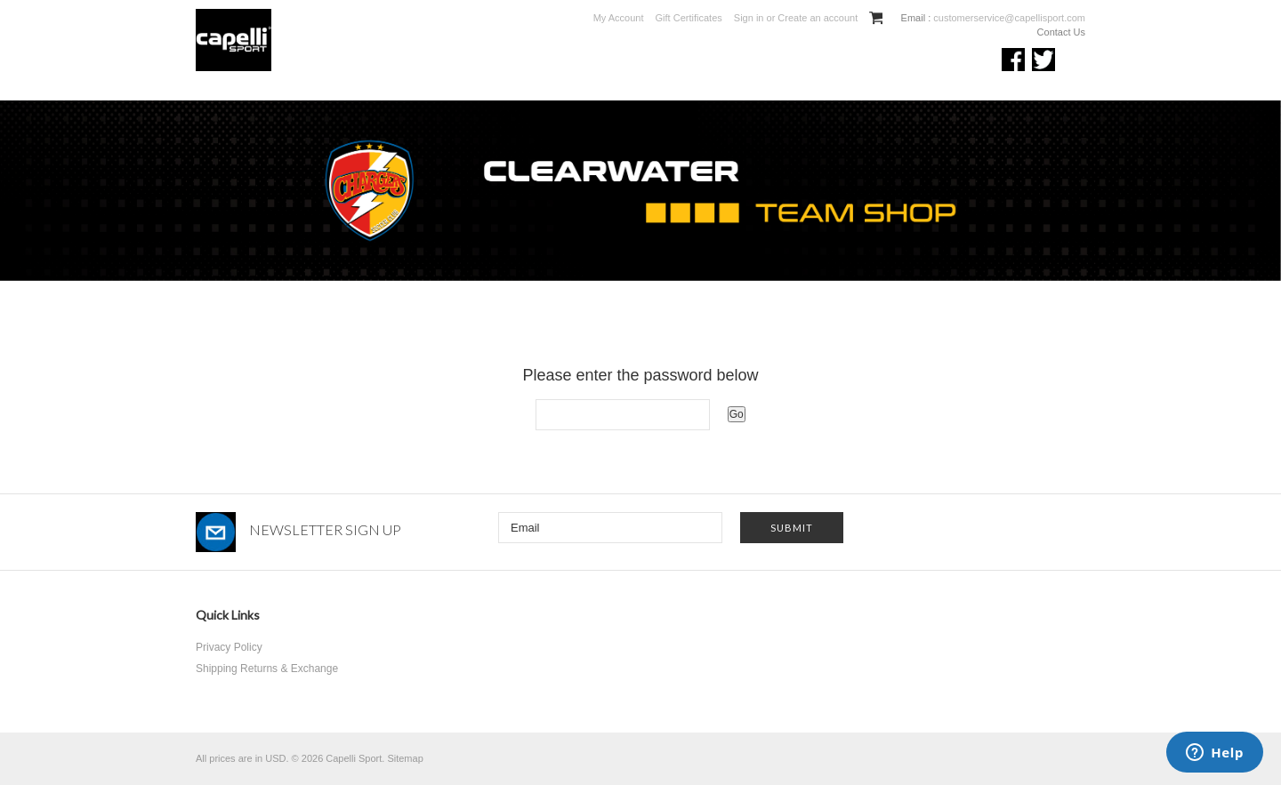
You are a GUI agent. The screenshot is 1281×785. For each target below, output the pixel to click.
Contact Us (1061, 32)
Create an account (817, 17)
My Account (618, 17)
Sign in (749, 17)
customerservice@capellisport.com (1008, 17)
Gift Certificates (689, 17)
